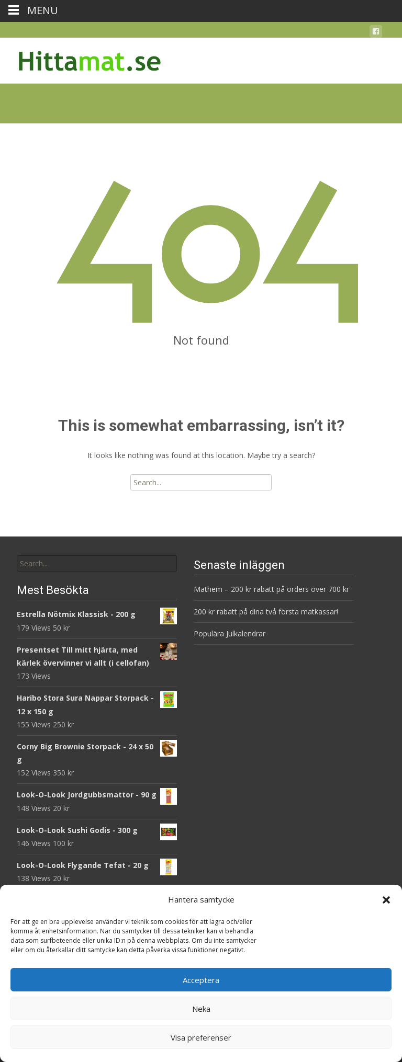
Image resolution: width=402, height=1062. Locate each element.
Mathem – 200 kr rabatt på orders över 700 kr (272, 589)
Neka (201, 1008)
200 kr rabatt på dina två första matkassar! (266, 611)
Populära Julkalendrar (229, 633)
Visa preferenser (201, 1037)
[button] (386, 900)
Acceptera (201, 980)
